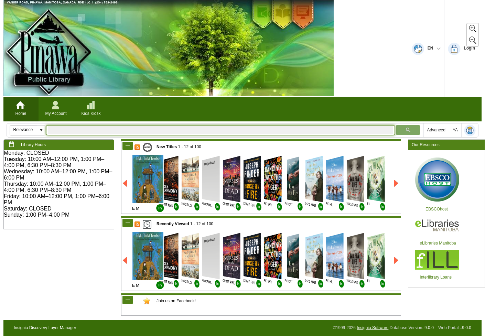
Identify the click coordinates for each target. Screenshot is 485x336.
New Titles (167, 146)
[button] (41, 130)
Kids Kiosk (90, 113)
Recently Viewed (173, 223)
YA (455, 130)
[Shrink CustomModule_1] (127, 300)
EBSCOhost (436, 209)
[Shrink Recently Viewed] (127, 223)
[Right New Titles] (396, 183)
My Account (55, 113)
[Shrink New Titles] (127, 146)
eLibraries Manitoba (438, 243)
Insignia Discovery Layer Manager (45, 327)
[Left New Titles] (125, 183)
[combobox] (23, 130)
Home (20, 113)
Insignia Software (372, 327)
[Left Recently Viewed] (125, 260)
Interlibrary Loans (436, 277)
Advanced (436, 130)
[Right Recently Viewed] (396, 260)
